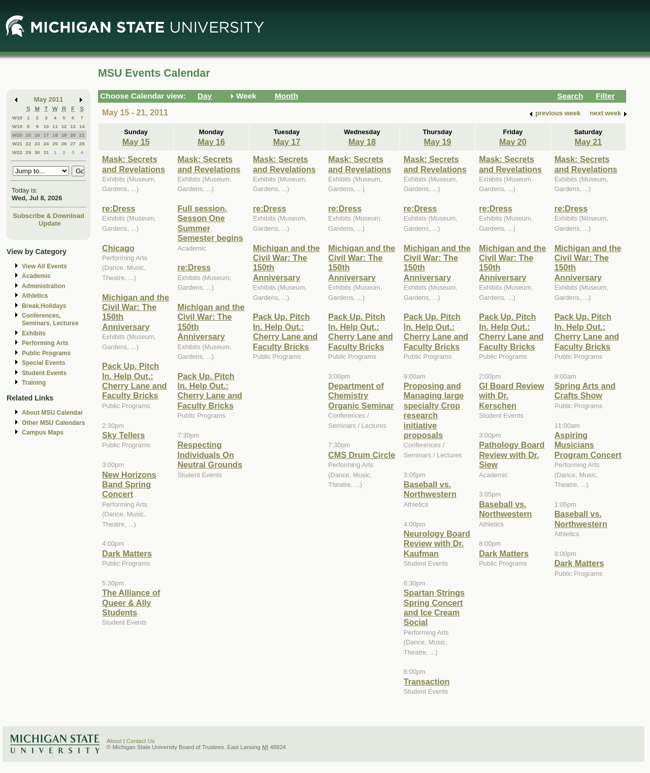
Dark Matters (127, 553)
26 (64, 143)
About (114, 741)
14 (82, 126)
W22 (17, 152)
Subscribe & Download (48, 216)
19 (64, 135)
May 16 (211, 141)
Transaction (427, 681)
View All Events (44, 266)
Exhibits (34, 333)
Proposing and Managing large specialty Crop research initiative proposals (434, 410)
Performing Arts (45, 343)
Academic (36, 276)
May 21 (588, 141)
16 (37, 135)
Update (50, 223)
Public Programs (46, 353)
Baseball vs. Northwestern (430, 489)
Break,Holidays (44, 306)
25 (55, 143)
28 (82, 143)
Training (34, 382)
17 (46, 135)
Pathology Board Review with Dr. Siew (511, 454)
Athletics (35, 295)
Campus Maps (42, 432)
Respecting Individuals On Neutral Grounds (209, 454)
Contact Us (140, 741)
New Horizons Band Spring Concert (129, 484)
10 (46, 126)
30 (37, 152)
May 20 (513, 141)
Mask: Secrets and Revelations (133, 163)
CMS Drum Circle (361, 454)
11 (55, 126)
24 (46, 143)
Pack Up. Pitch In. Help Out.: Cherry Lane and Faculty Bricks (134, 380)
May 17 (287, 141)
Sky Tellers (123, 435)
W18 (17, 117)
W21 (17, 143)
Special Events (43, 362)
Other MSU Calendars (53, 422)
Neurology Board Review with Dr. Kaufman (437, 543)
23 (37, 143)
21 (82, 135)
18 (55, 135)
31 (46, 152)
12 (64, 126)
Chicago (118, 248)
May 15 (136, 141)
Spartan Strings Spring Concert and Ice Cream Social (434, 607)
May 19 (437, 141)
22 (28, 143)
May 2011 (48, 99)
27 (73, 143)
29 (28, 152)
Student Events (44, 373)
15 (28, 135)
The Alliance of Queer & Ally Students (131, 602)
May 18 (362, 141)
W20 (17, 135)
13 (73, 126)
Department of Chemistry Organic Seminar (361, 395)
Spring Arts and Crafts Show (585, 390)
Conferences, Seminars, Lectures (50, 319)
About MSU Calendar (52, 412)
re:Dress (119, 208)
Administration (43, 286)
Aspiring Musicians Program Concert (588, 444)
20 (73, 135)
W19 (17, 126)
